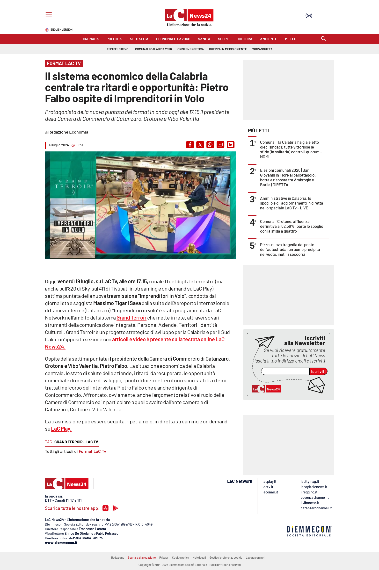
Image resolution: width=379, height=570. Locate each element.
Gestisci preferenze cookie (226, 557)
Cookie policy (180, 557)
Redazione (117, 557)
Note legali (199, 557)
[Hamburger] (48, 15)
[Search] (323, 39)
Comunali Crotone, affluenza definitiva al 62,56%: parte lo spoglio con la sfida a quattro (291, 226)
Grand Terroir (131, 317)
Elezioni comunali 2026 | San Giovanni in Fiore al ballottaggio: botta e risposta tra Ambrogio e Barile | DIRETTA (288, 177)
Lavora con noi (255, 557)
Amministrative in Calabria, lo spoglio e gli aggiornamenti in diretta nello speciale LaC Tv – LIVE (291, 203)
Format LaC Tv (92, 451)
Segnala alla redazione (142, 557)
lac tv (92, 441)
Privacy (163, 557)
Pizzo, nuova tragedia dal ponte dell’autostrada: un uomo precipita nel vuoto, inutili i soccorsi (290, 249)
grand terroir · (69, 441)
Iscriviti (318, 371)
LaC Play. (61, 428)
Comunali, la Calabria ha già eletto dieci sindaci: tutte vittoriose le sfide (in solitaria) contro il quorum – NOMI (291, 149)
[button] (190, 144)
